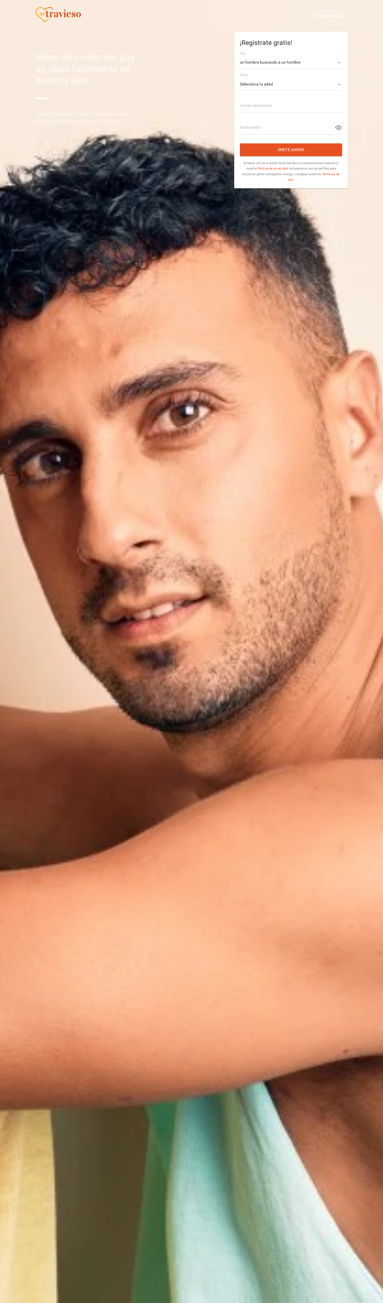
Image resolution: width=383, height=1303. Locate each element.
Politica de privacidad (273, 168)
